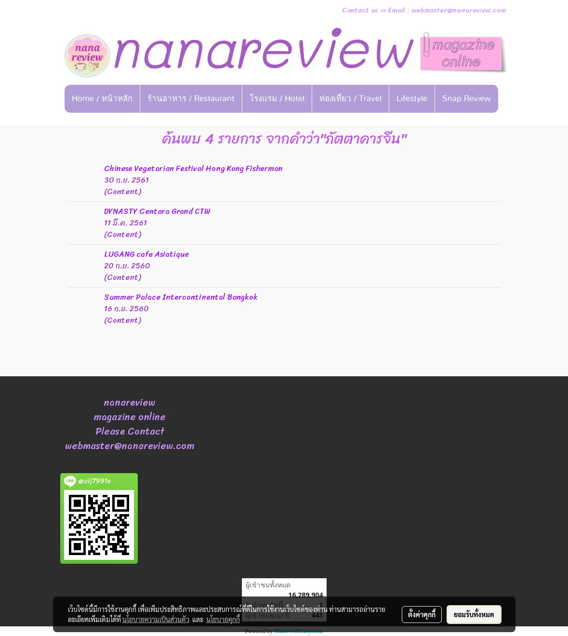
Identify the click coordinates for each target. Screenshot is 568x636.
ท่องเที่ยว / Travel (350, 98)
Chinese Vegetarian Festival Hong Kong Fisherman (193, 168)
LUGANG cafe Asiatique (146, 254)
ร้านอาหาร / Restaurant (191, 98)
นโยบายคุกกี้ (223, 619)
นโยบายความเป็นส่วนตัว (155, 619)
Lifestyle (411, 98)
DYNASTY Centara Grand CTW (157, 211)
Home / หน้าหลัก (102, 98)
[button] (284, 121)
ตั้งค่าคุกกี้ (422, 614)
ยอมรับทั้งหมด (474, 614)
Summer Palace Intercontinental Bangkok (181, 297)
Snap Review (466, 98)
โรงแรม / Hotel (277, 98)
